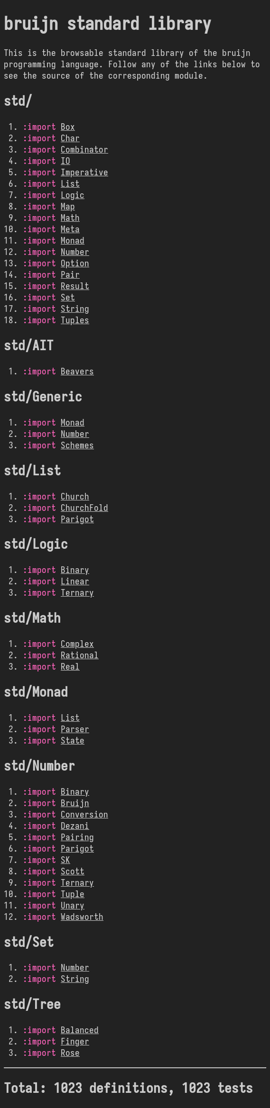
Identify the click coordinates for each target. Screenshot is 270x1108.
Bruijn (75, 802)
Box (68, 126)
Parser (75, 729)
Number (75, 251)
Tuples (75, 320)
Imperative (84, 172)
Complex (77, 643)
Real (70, 666)
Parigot (77, 519)
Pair (70, 274)
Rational (80, 655)
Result (75, 285)
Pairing (77, 837)
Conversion (84, 814)
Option (75, 263)
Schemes (77, 445)
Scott (72, 871)
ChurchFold (84, 507)
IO (65, 160)
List (70, 183)
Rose (70, 1052)
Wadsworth (82, 916)
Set (68, 297)
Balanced (80, 1029)
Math (70, 217)
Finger (75, 1041)
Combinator (84, 149)
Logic (72, 194)
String (75, 308)
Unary (72, 905)
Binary (75, 569)
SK (65, 859)
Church (75, 496)
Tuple (72, 893)
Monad (72, 240)
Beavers (77, 371)
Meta (70, 229)
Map (68, 206)
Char (70, 138)
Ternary (77, 592)
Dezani (75, 825)
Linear (75, 581)
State (72, 740)
